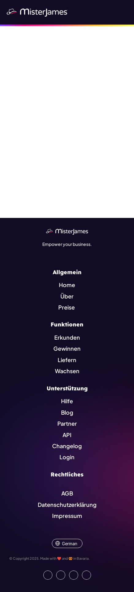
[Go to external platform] (86, 575)
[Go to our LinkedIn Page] (47, 575)
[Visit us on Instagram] (73, 575)
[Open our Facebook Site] (60, 575)
